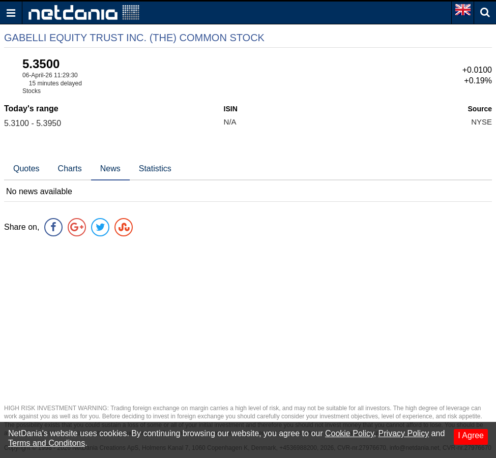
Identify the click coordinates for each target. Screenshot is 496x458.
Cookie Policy (349, 433)
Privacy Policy (403, 433)
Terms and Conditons (46, 443)
